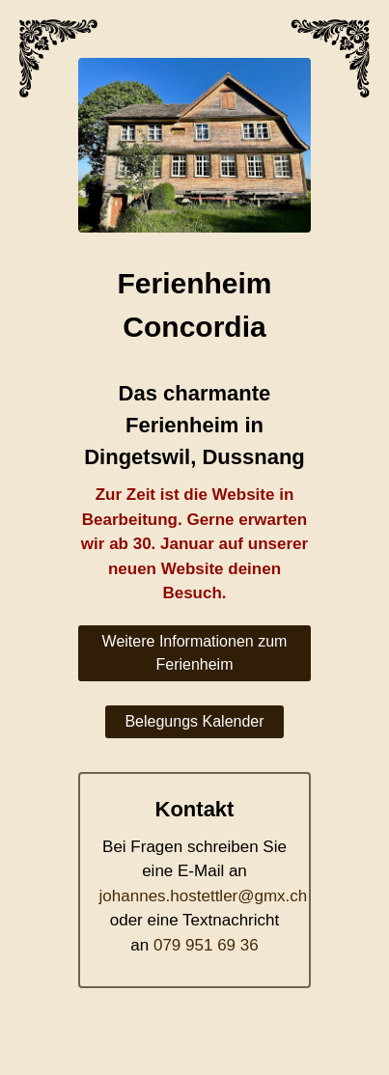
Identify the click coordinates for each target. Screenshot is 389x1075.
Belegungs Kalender (194, 721)
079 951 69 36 (206, 945)
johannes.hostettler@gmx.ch (203, 896)
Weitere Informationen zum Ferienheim (195, 653)
